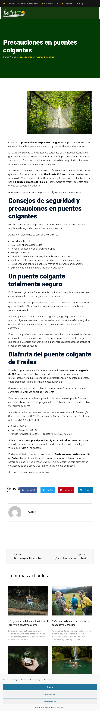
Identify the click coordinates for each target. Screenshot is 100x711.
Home (6, 57)
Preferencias (50, 701)
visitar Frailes (20, 174)
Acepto (50, 687)
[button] (28, 490)
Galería (68, 3)
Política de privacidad (56, 707)
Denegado (50, 694)
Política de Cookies (41, 707)
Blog (81, 3)
